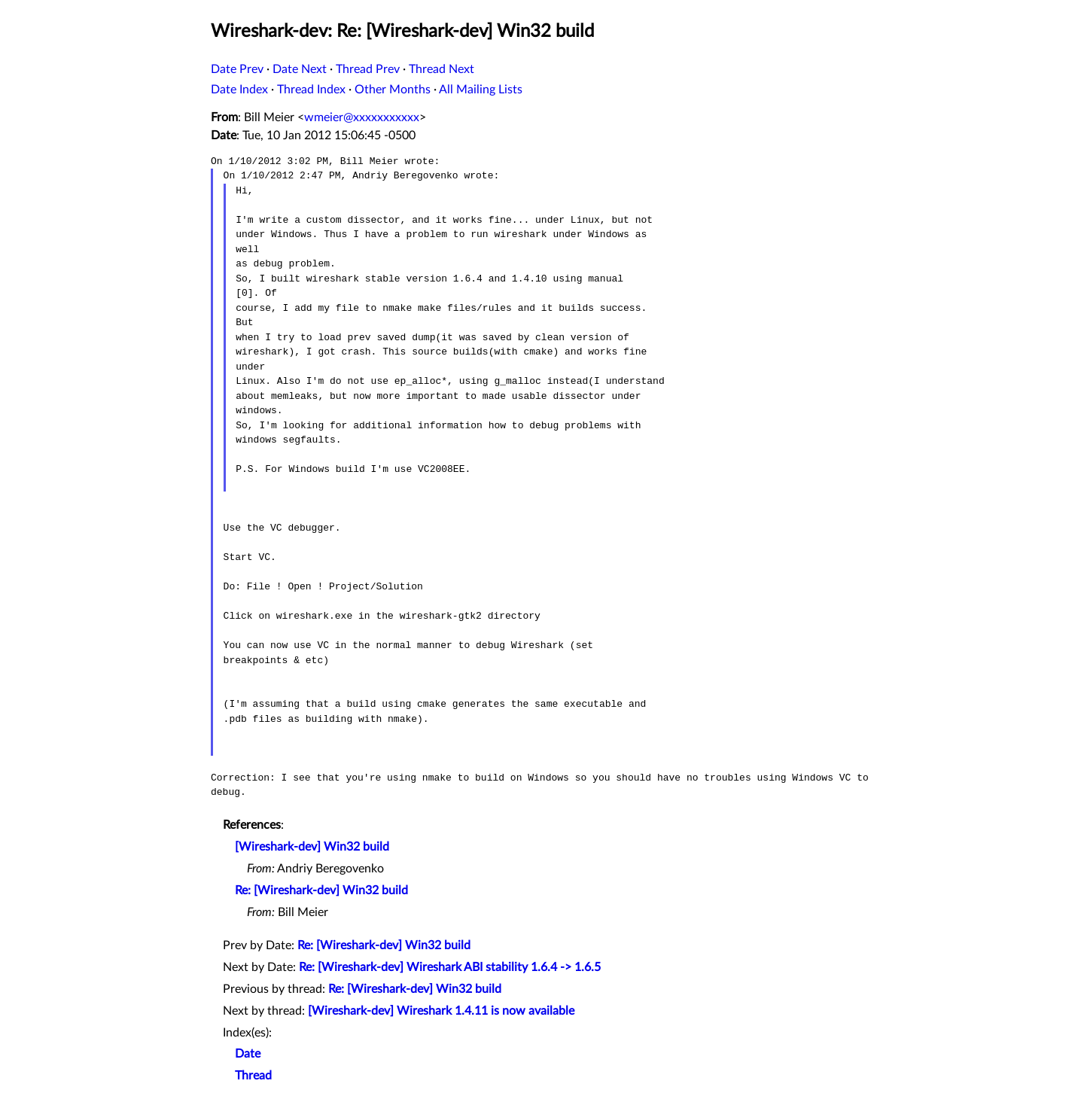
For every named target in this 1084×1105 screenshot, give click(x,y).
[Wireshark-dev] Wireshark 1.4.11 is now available (441, 1011)
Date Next (300, 69)
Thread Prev (368, 69)
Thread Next (441, 69)
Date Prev (237, 69)
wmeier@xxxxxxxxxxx (361, 117)
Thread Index (311, 90)
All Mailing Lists (480, 90)
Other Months (393, 90)
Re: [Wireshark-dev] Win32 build (321, 890)
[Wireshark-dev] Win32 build (312, 847)
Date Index (239, 90)
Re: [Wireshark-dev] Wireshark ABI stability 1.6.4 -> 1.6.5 (450, 967)
